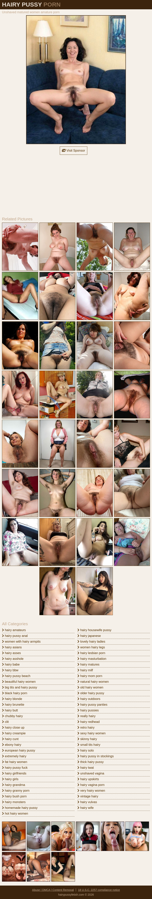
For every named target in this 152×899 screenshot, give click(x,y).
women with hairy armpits (21, 641)
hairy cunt (10, 739)
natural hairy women (93, 681)
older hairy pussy (90, 693)
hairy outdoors (88, 699)
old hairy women (90, 687)
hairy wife (85, 807)
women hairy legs (91, 647)
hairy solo (85, 750)
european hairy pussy (18, 750)
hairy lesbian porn (91, 653)
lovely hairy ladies (91, 641)
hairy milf (85, 670)
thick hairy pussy (90, 762)
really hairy (86, 716)
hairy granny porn (15, 790)
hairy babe (11, 664)
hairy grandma (13, 785)
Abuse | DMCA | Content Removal (53, 889)
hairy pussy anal (15, 635)
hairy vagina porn (90, 785)
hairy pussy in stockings (95, 756)
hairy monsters (14, 802)
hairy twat (85, 767)
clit (5, 721)
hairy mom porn (89, 676)
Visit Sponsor (73, 150)
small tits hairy (88, 744)
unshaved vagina (90, 773)
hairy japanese (89, 635)
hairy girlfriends (14, 773)
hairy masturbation (91, 658)
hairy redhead (88, 721)
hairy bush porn (14, 796)
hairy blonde (12, 699)
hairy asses (11, 653)
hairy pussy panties (92, 704)
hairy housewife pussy (94, 630)
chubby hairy (12, 716)
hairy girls (10, 779)
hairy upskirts (88, 779)
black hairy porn (14, 693)
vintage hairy (87, 796)
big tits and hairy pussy (19, 687)
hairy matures (88, 664)
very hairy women (91, 790)
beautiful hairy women (19, 681)
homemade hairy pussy (20, 807)
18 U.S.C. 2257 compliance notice (99, 889)
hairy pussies (88, 710)
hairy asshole (13, 658)
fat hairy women (14, 762)
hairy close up (13, 727)
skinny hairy (87, 739)
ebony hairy (11, 744)
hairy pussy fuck (15, 767)
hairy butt (10, 710)
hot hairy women (15, 813)
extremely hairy (14, 756)
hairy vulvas (87, 802)
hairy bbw (10, 670)
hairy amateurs (14, 630)
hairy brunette (13, 704)
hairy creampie (14, 733)
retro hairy (85, 727)
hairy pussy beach (16, 676)
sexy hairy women (91, 733)
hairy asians (12, 647)
